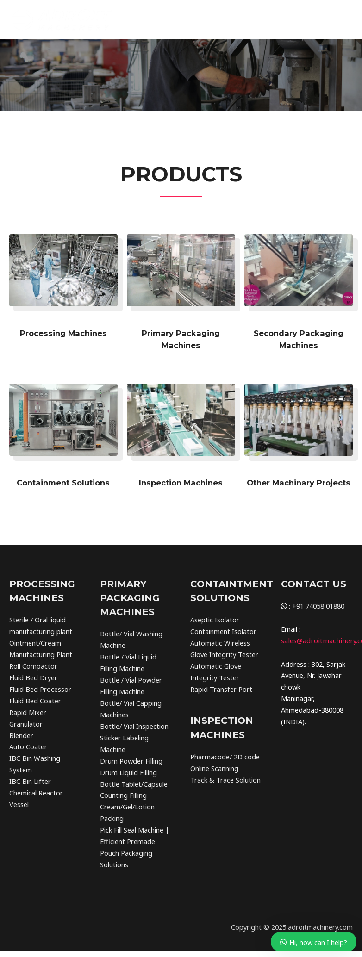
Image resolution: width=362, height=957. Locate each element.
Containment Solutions (63, 482)
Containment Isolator (223, 631)
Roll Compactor (33, 665)
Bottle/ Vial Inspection (134, 725)
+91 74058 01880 (318, 605)
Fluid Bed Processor (40, 688)
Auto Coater (28, 746)
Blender (21, 734)
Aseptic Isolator (214, 619)
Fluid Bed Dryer (33, 677)
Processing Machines (63, 333)
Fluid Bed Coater (35, 699)
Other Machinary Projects (298, 482)
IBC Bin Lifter (30, 780)
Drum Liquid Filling (128, 771)
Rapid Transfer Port (221, 688)
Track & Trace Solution (225, 778)
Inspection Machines (181, 482)
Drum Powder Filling (131, 759)
